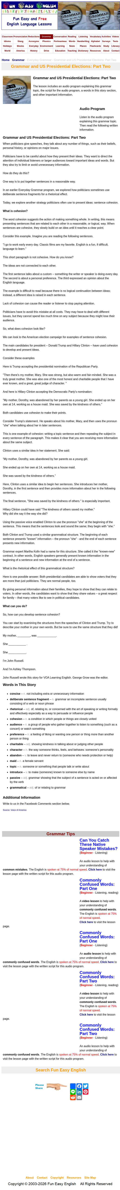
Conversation (60, 36)
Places (83, 46)
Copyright (57, 1177)
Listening (83, 36)
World (7, 51)
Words (72, 41)
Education (60, 51)
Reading (72, 36)
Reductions (34, 36)
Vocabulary (95, 36)
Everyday (33, 46)
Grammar (46, 36)
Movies (20, 46)
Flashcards (95, 46)
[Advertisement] (33, 1138)
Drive (46, 51)
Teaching (72, 51)
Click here (95, 869)
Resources (95, 51)
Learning (60, 46)
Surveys (106, 41)
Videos (115, 36)
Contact (115, 51)
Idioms (7, 41)
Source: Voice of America (14, 810)
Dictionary (83, 51)
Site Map (90, 1177)
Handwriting (83, 41)
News (72, 46)
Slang (20, 41)
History (33, 51)
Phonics (46, 41)
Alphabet (95, 41)
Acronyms (34, 41)
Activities (106, 36)
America (20, 51)
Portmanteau (60, 41)
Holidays (7, 46)
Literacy (115, 46)
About (106, 51)
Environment (46, 46)
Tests (115, 41)
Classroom (7, 36)
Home (5, 60)
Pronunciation (20, 36)
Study (106, 46)
